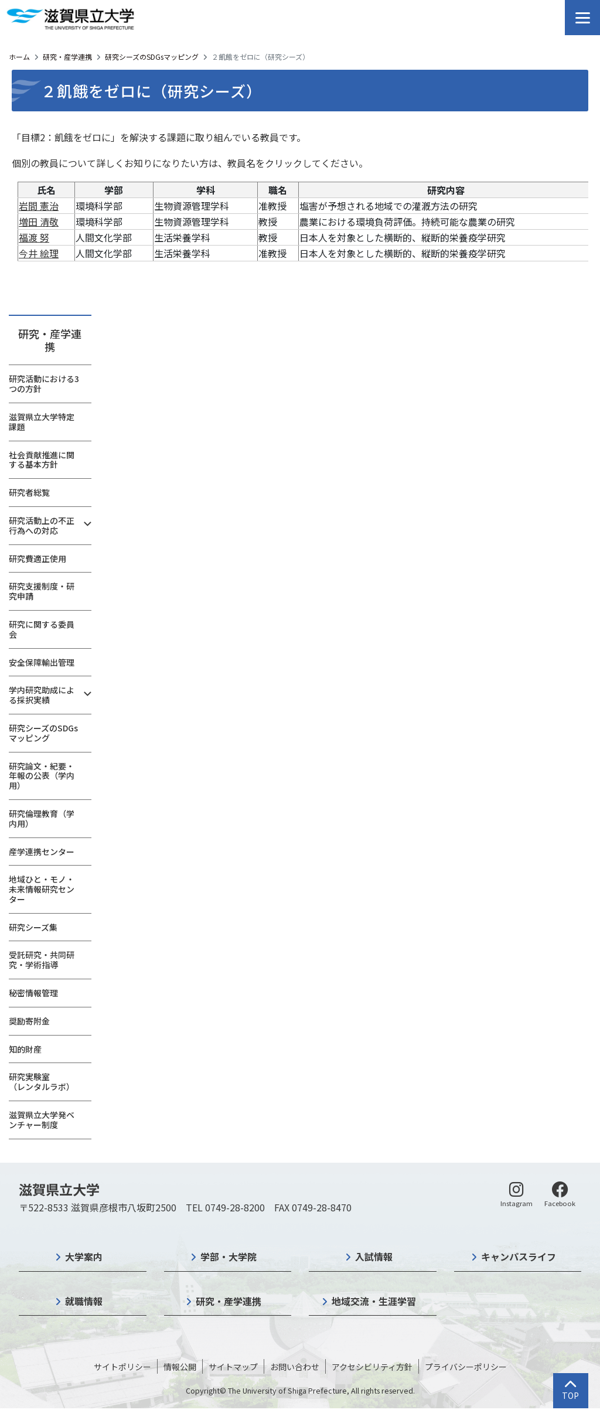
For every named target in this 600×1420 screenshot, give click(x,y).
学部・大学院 (228, 1256)
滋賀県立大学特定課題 (41, 422)
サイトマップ (233, 1367)
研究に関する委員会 (41, 629)
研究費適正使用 (37, 558)
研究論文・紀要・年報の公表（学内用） (41, 776)
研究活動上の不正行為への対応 (41, 525)
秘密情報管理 (33, 993)
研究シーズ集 (33, 927)
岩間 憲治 (39, 206)
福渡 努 (34, 237)
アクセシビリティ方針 (372, 1367)
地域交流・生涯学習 (374, 1301)
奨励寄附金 (29, 1021)
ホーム (19, 57)
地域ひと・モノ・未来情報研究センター (41, 889)
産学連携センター (41, 851)
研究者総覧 (29, 492)
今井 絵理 (39, 253)
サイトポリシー (122, 1367)
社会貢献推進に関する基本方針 (41, 460)
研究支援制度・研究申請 (41, 591)
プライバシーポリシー (466, 1367)
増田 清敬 (39, 221)
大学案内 (84, 1256)
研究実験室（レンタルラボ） (41, 1081)
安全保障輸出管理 (41, 662)
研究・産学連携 (67, 57)
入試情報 (374, 1256)
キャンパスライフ (518, 1256)
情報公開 (179, 1367)
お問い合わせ (294, 1367)
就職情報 (84, 1301)
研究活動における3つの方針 (44, 383)
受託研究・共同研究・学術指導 (41, 959)
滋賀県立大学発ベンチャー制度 (41, 1119)
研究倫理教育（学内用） (41, 818)
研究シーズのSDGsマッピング (152, 57)
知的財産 (25, 1049)
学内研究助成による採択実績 (41, 695)
